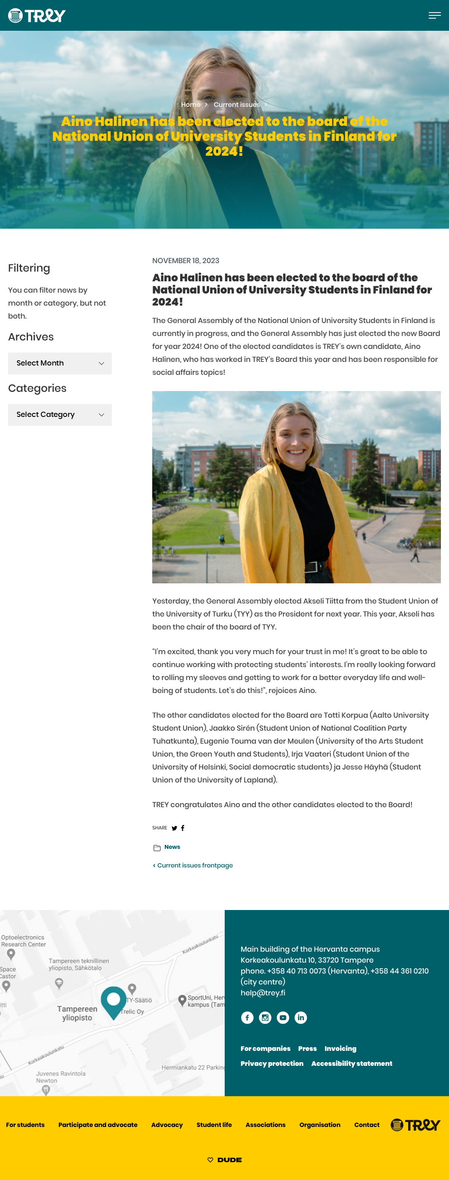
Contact (366, 1126)
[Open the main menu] (435, 15)
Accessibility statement (351, 1064)
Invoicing (341, 1049)
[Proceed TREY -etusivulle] (416, 1129)
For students (25, 1126)
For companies (266, 1049)
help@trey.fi (263, 993)
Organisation (320, 1126)
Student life (214, 1126)
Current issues (237, 105)
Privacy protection (272, 1064)
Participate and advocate (98, 1126)
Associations (266, 1126)
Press (307, 1049)
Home (191, 105)
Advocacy (167, 1126)
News (172, 847)
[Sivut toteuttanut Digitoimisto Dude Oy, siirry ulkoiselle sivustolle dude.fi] (224, 1161)
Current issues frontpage (192, 866)
